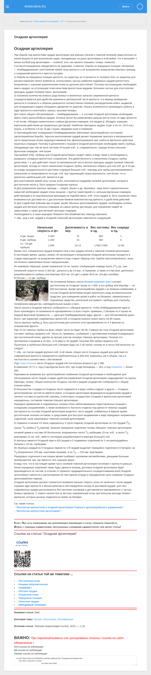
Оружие (38, 619)
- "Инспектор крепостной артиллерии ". (38, 510)
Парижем (116, 367)
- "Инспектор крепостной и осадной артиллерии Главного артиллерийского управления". (69, 507)
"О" (62, 21)
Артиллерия (49, 619)
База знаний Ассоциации (46, 21)
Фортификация (65, 619)
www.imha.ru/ (26, 21)
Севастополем (27, 363)
